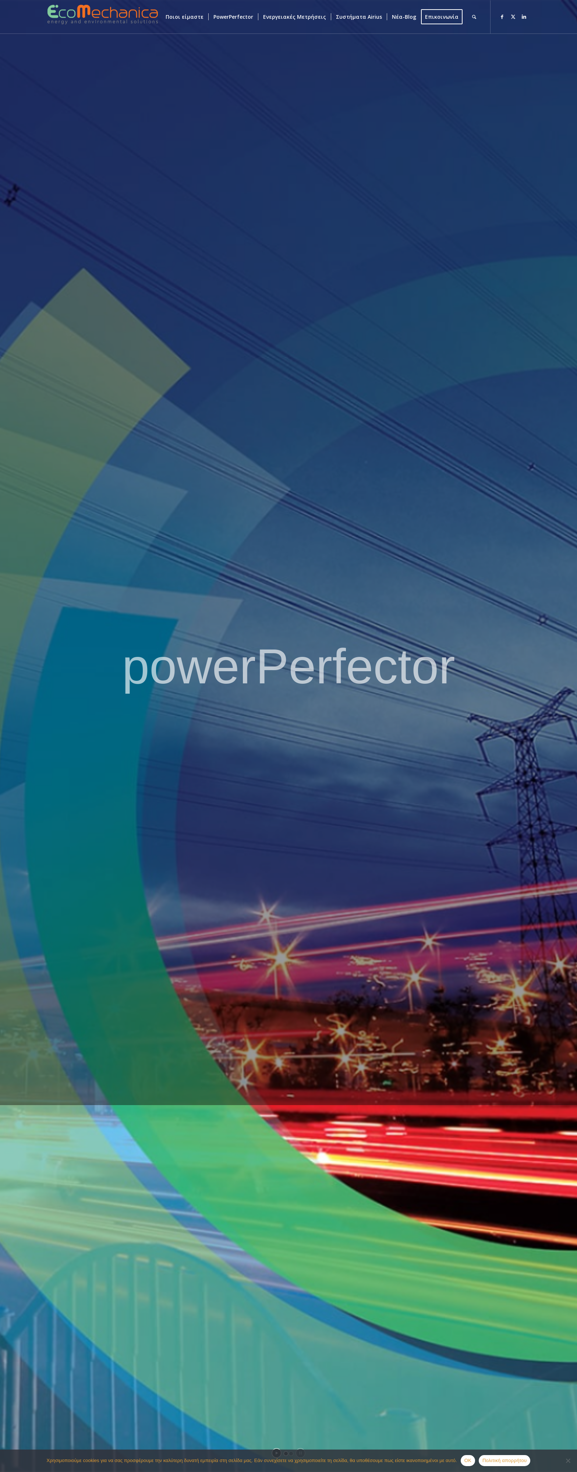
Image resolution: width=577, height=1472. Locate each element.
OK (467, 1460)
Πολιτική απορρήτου (504, 1460)
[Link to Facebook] (501, 16)
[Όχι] (567, 1460)
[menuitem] (184, 16)
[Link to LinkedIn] (524, 16)
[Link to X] (512, 16)
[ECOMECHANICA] (102, 21)
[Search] (474, 16)
